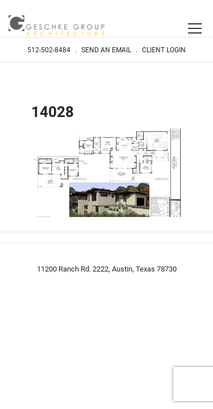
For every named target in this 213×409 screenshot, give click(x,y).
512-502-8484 (48, 50)
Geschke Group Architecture (57, 26)
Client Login (164, 50)
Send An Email (106, 50)
